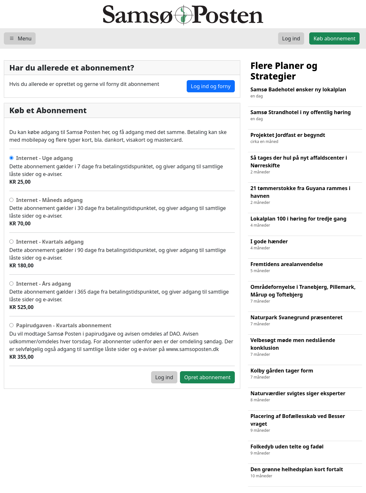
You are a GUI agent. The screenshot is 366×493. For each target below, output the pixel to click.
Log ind (164, 377)
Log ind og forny (211, 86)
